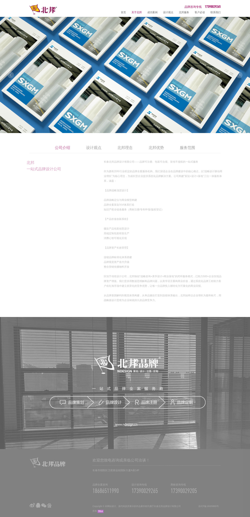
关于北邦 (137, 12)
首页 (123, 12)
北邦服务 (184, 12)
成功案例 (152, 12)
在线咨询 (246, 480)
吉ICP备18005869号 (208, 509)
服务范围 (187, 151)
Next (239, 75)
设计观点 (168, 12)
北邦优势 (156, 151)
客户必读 (200, 12)
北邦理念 (125, 151)
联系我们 (215, 12)
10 (145, 127)
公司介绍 (62, 151)
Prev (10, 75)
